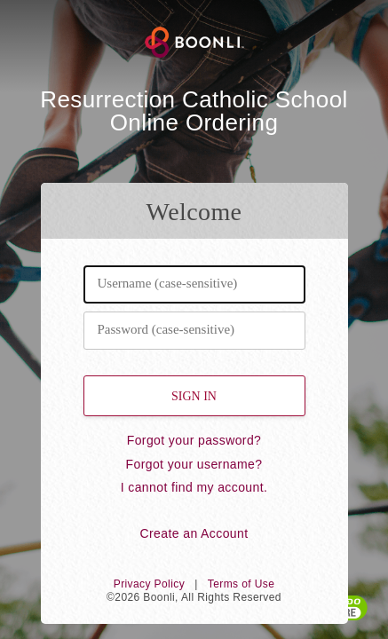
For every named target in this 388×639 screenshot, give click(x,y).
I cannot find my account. (194, 487)
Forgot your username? (194, 464)
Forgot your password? (194, 440)
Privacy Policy (149, 584)
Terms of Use (241, 584)
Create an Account (194, 533)
